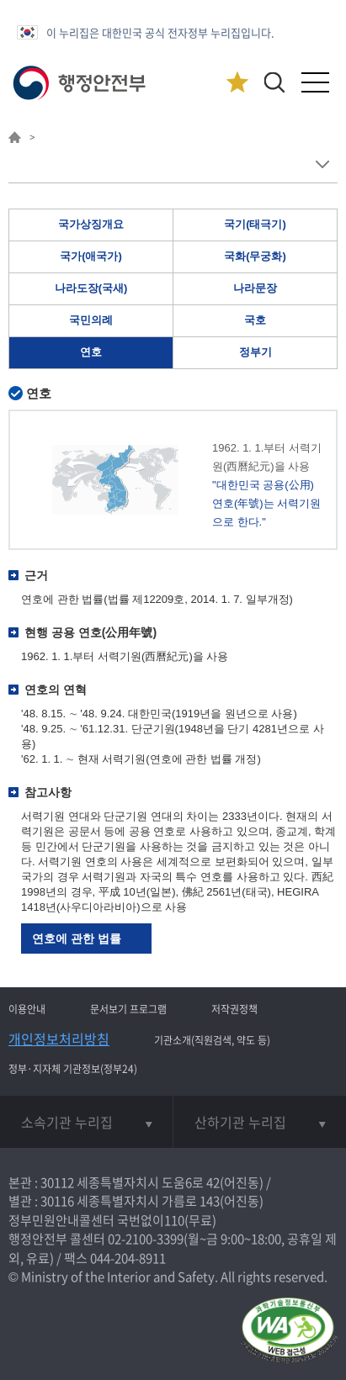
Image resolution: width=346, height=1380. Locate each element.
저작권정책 (234, 1009)
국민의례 (91, 320)
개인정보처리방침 (58, 1038)
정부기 (255, 352)
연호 (91, 352)
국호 (255, 320)
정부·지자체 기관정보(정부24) (72, 1068)
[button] (274, 82)
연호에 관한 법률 (76, 938)
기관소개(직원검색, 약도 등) (212, 1040)
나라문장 (255, 288)
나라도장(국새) (91, 288)
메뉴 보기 (322, 164)
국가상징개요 (91, 224)
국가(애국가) (91, 256)
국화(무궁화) (255, 256)
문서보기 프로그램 (128, 1009)
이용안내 (26, 1009)
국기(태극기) (255, 224)
